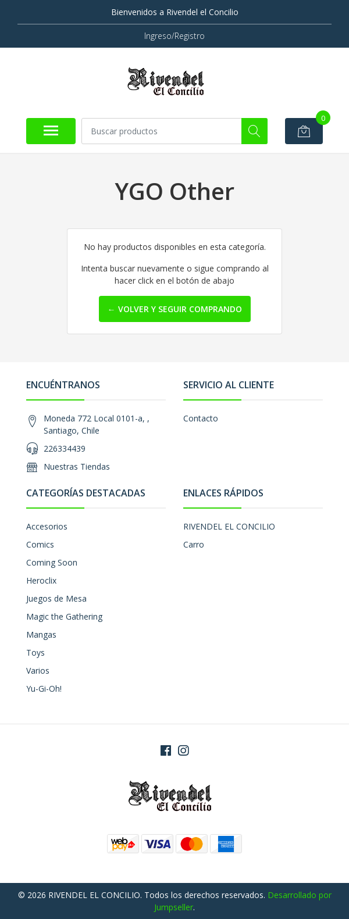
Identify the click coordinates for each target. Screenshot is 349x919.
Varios (37, 670)
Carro (193, 544)
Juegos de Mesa (56, 598)
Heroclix (41, 580)
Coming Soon (51, 562)
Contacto (200, 418)
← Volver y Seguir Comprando (175, 308)
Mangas (41, 634)
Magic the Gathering (64, 616)
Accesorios (46, 526)
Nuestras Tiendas (77, 466)
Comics (40, 544)
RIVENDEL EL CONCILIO (229, 526)
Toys (35, 652)
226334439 (65, 448)
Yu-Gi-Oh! (44, 688)
